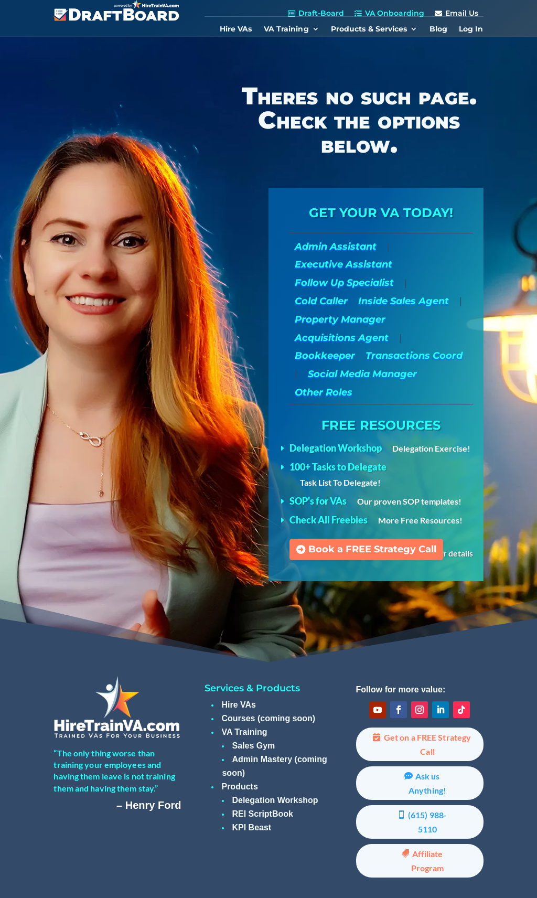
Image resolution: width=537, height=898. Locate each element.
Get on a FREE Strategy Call (427, 744)
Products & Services (369, 29)
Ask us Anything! (427, 783)
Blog (438, 29)
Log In (471, 29)
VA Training (286, 29)
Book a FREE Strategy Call (372, 549)
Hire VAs (236, 29)
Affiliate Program (427, 861)
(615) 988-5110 (427, 822)
